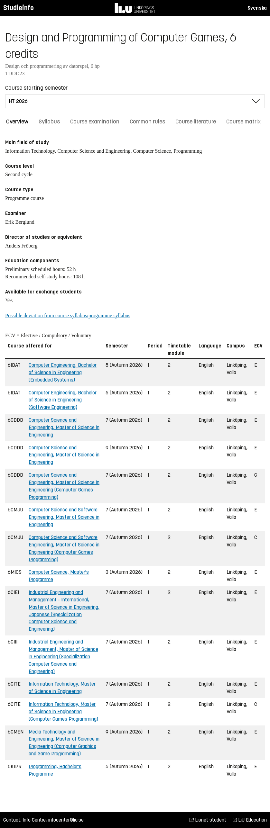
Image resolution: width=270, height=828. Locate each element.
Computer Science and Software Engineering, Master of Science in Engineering (64, 517)
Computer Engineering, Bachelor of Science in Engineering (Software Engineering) (63, 400)
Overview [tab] (17, 121)
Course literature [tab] (195, 121)
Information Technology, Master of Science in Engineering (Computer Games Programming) (63, 711)
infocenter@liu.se (66, 820)
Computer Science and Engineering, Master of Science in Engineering (64, 427)
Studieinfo (18, 8)
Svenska (257, 8)
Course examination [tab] (94, 121)
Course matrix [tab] (243, 121)
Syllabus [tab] (49, 121)
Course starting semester (36, 87)
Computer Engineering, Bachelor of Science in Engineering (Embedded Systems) (63, 372)
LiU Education (250, 820)
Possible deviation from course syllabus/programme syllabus (67, 315)
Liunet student (208, 820)
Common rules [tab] (147, 121)
